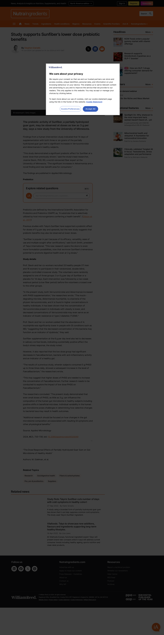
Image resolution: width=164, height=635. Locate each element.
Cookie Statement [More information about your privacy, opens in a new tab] (94, 102)
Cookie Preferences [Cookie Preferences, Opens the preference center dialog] (70, 109)
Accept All (90, 109)
